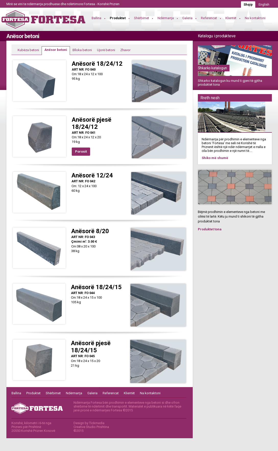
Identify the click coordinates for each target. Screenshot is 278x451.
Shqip (248, 4)
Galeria (187, 18)
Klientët (230, 18)
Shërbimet (141, 18)
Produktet (118, 18)
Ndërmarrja (166, 18)
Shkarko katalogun (212, 68)
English (264, 4)
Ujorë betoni (106, 50)
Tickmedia (96, 423)
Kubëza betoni (28, 50)
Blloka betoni (82, 50)
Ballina (96, 18)
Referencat (209, 18)
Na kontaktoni (255, 18)
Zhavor (125, 50)
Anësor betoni (55, 50)
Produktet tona (210, 229)
